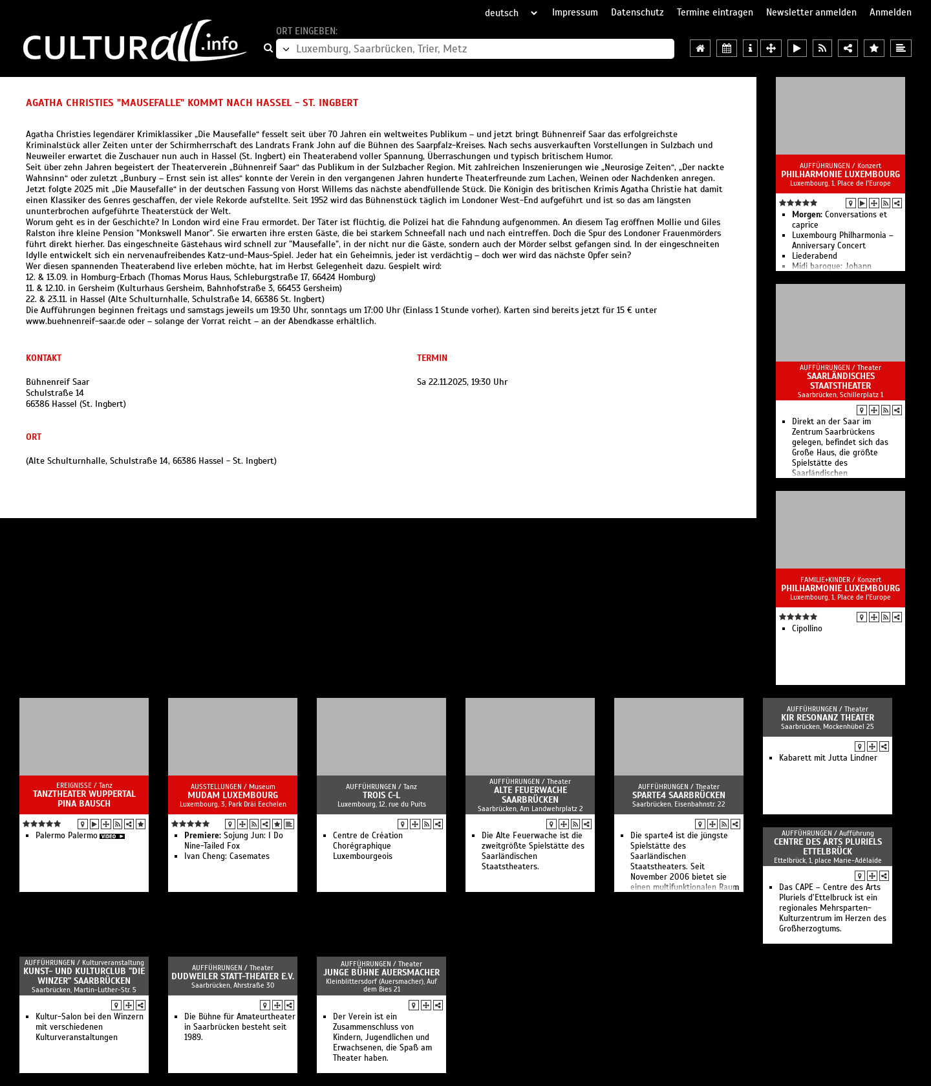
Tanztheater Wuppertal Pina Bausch (84, 799)
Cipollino (807, 629)
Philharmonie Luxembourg (840, 174)
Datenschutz (637, 12)
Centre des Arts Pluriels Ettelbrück (828, 846)
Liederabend (814, 256)
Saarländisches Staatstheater (841, 381)
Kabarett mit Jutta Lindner (828, 758)
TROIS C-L (381, 795)
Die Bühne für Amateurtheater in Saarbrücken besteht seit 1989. (239, 1027)
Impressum (575, 12)
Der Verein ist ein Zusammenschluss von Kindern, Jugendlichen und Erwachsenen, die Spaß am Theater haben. (382, 1037)
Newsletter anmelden (811, 12)
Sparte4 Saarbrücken (678, 795)
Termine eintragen (715, 12)
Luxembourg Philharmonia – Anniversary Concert (843, 240)
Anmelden (891, 12)
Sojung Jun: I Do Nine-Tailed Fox (233, 841)
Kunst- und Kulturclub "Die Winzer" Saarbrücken (84, 976)
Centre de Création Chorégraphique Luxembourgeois (368, 846)
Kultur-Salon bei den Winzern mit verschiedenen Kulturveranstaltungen (90, 1027)
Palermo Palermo (67, 836)
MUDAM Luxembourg (232, 795)
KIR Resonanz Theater (827, 717)
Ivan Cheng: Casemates (227, 856)
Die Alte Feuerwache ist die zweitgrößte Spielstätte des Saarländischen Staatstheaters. (533, 851)
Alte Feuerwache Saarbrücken (530, 795)
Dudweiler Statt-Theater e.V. (232, 976)
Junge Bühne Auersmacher (381, 972)
